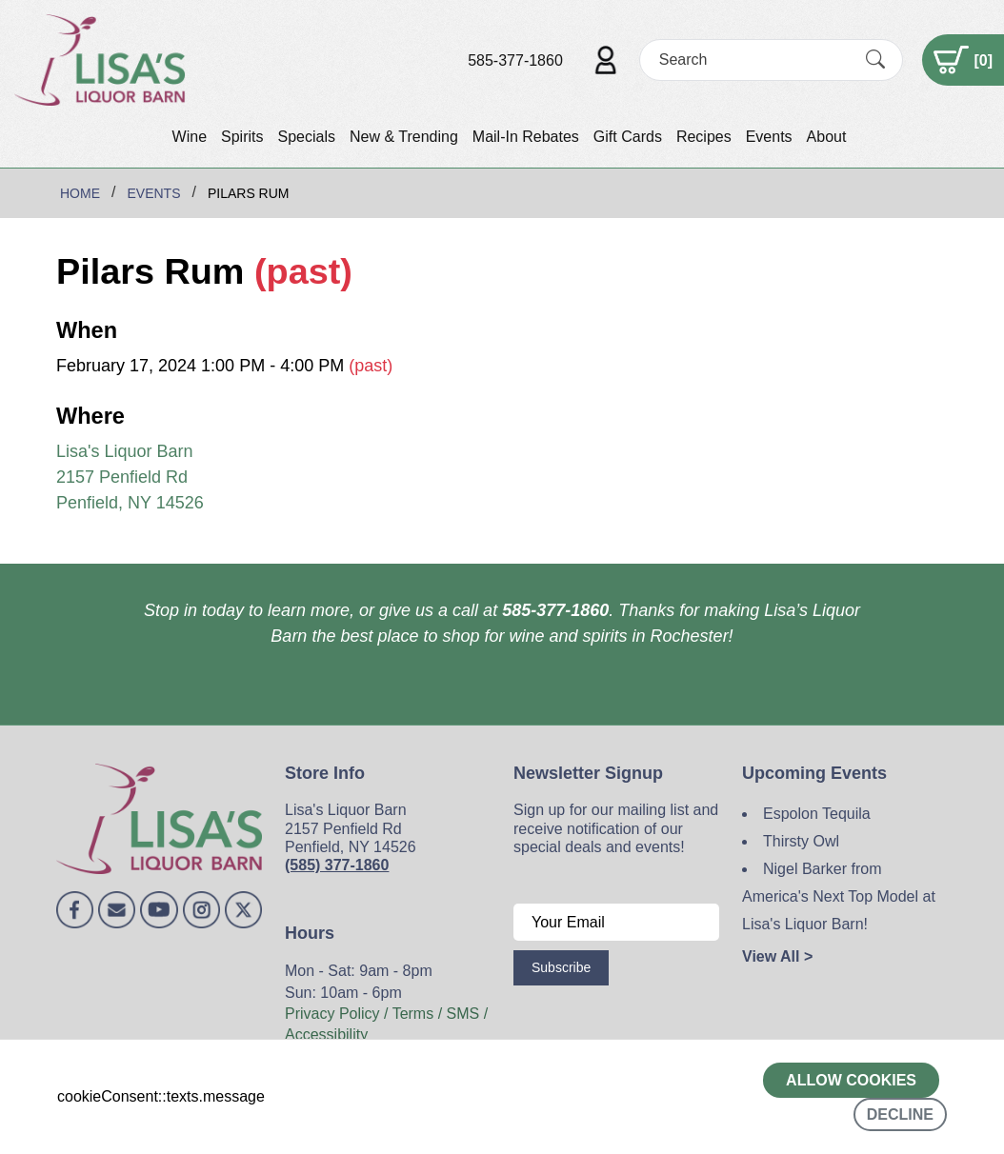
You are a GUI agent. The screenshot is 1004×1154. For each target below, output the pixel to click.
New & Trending (404, 137)
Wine (189, 137)
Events (769, 137)
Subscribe (561, 967)
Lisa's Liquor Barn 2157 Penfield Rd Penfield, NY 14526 (130, 477)
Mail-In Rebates (525, 137)
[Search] (754, 59)
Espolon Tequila (817, 814)
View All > (777, 956)
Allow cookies (851, 1080)
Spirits (242, 137)
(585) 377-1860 (337, 865)
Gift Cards (627, 137)
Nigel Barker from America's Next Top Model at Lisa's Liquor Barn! (838, 896)
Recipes (704, 137)
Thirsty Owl (801, 841)
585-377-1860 (515, 60)
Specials (305, 137)
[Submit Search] (875, 60)
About (827, 137)
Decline (900, 1114)
